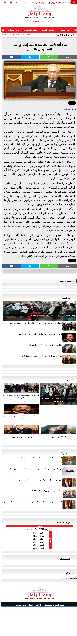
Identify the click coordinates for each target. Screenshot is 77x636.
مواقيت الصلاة (62, 551)
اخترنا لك (65, 408)
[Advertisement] (38, 305)
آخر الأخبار (65, 327)
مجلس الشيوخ (61, 35)
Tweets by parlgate (68, 606)
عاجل (73, 2)
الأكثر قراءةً (64, 482)
